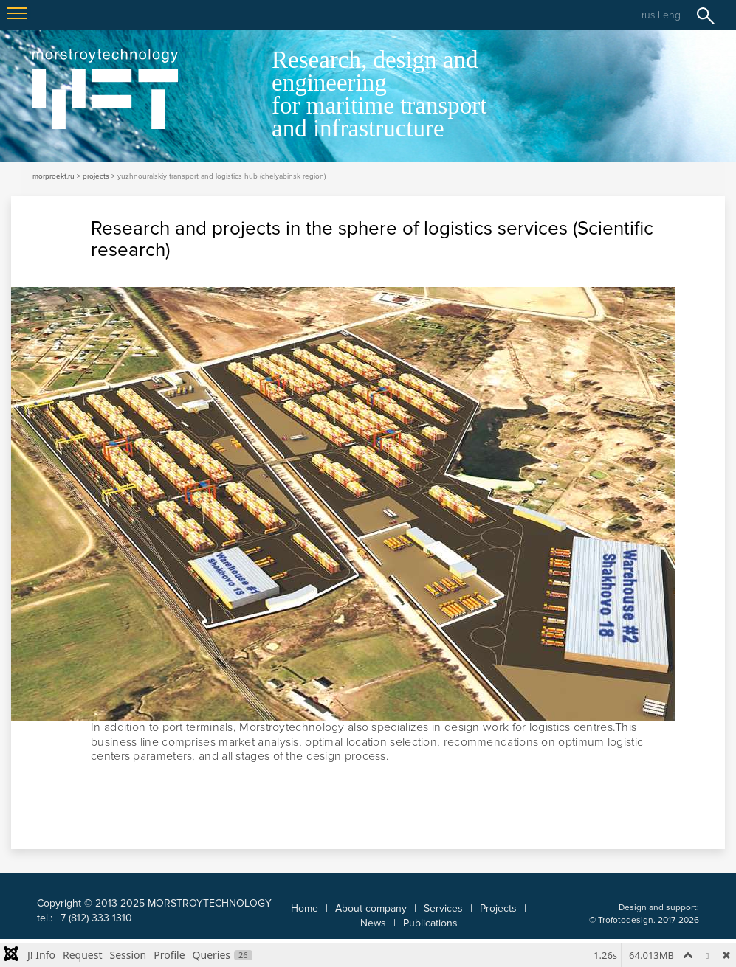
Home (304, 908)
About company (371, 908)
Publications (430, 923)
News (373, 923)
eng (672, 15)
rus (648, 15)
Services (443, 908)
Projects (498, 908)
